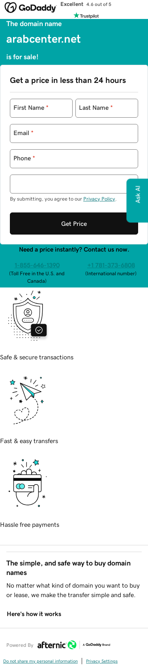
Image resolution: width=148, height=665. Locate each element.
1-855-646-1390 (37, 265)
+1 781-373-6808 (111, 265)
